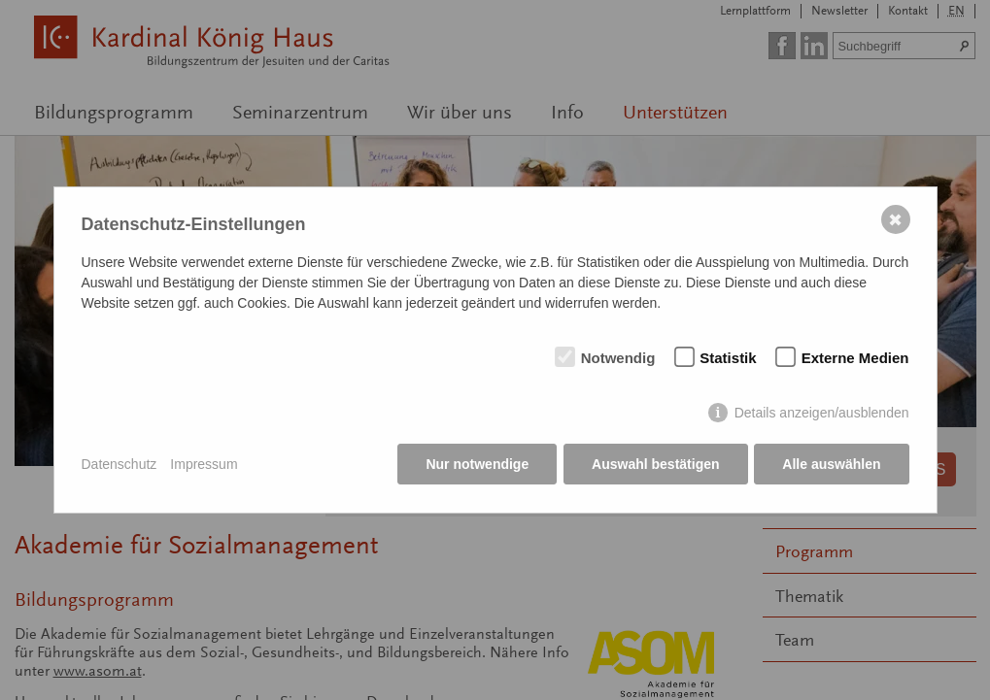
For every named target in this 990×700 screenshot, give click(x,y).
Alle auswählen (831, 465)
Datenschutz (119, 464)
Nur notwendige (477, 465)
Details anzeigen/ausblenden (821, 413)
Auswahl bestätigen (655, 465)
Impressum (203, 464)
